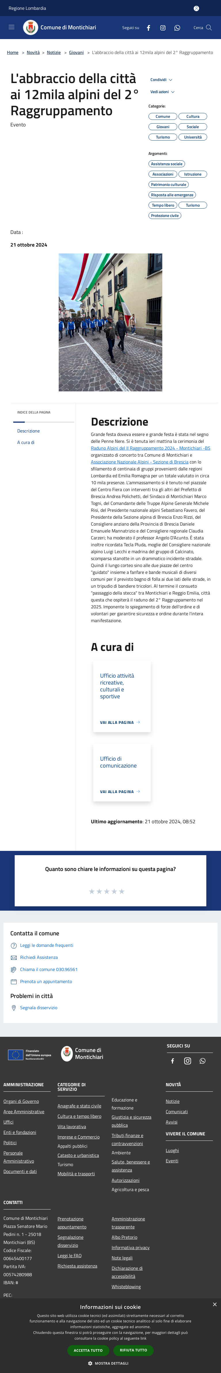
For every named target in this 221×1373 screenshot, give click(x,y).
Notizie (54, 52)
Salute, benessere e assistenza (131, 1165)
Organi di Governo (21, 1101)
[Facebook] (146, 27)
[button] (110, 1363)
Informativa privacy (131, 1247)
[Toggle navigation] (11, 27)
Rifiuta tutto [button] (133, 1350)
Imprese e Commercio (79, 1136)
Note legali (122, 1257)
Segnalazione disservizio (70, 1241)
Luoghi (172, 1150)
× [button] (214, 1305)
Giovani (76, 52)
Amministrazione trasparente (128, 1222)
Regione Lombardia (27, 8)
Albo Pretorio (124, 1237)
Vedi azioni (163, 92)
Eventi (172, 1160)
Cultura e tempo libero (79, 1116)
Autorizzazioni (126, 1180)
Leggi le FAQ (70, 1255)
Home (12, 52)
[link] (150, 448)
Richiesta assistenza (77, 1265)
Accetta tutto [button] (88, 1350)
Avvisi (172, 1121)
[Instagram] (160, 27)
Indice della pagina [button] (33, 412)
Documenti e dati (20, 1171)
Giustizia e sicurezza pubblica (131, 1121)
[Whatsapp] (175, 27)
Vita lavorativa (72, 1126)
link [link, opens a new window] (143, 1338)
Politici (10, 1142)
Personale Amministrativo (18, 1156)
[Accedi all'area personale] (196, 8)
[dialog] (110, 1336)
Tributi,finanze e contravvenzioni (127, 1139)
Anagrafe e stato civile (79, 1105)
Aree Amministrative (23, 1111)
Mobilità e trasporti (76, 1173)
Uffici (8, 1121)
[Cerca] (208, 27)
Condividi (162, 79)
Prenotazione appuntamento (72, 1222)
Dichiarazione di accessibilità (127, 1272)
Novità (33, 52)
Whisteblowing (126, 1286)
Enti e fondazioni (19, 1132)
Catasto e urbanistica (78, 1155)
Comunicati (177, 1111)
